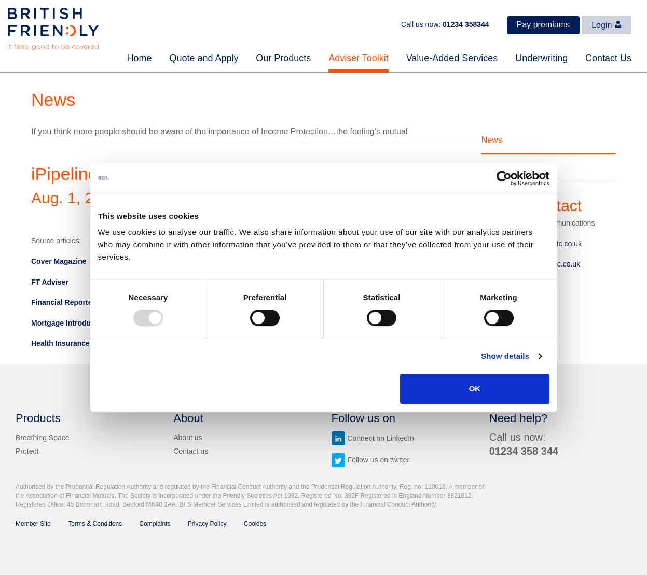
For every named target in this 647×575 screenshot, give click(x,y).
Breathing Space (43, 437)
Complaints (155, 523)
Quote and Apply (203, 58)
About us (187, 437)
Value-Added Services (452, 58)
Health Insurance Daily (70, 343)
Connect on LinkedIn (373, 438)
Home (139, 58)
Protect (27, 451)
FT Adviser (49, 282)
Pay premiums (543, 24)
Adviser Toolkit (358, 58)
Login (606, 25)
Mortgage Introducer (66, 323)
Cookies (255, 523)
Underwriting (541, 58)
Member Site (33, 523)
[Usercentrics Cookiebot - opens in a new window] (504, 178)
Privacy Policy (207, 523)
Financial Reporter (63, 302)
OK (475, 388)
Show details (505, 356)
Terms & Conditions (95, 523)
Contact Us (608, 58)
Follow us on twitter (371, 460)
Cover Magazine (59, 261)
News (491, 139)
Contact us (190, 451)
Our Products (283, 58)
